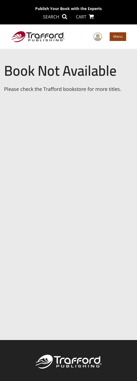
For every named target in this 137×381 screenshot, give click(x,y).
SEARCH (55, 17)
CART (85, 17)
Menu (118, 36)
